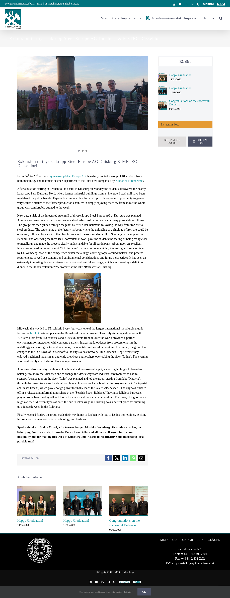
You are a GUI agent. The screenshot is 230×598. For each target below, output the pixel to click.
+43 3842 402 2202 (193, 565)
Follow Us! (200, 141)
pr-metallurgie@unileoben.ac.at (62, 3)
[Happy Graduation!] (162, 75)
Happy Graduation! (30, 520)
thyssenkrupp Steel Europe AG (67, 176)
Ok (144, 592)
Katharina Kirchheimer (129, 180)
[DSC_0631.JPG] (82, 93)
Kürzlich (185, 61)
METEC (35, 333)
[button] (220, 18)
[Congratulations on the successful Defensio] (162, 103)
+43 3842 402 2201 (195, 560)
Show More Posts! (172, 141)
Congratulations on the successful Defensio (189, 102)
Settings (128, 592)
